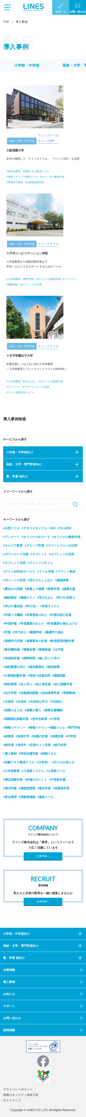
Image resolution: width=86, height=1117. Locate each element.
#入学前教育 (11, 771)
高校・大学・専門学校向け (24, 464)
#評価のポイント (36, 779)
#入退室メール (56, 771)
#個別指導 (53, 667)
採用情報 (9, 1030)
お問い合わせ (12, 1018)
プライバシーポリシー (18, 1089)
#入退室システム (33, 771)
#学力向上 (19, 632)
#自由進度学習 (50, 693)
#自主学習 (10, 693)
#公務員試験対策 (14, 675)
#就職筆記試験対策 (16, 719)
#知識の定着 (39, 736)
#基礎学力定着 (13, 641)
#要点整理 (10, 797)
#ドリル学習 (45, 571)
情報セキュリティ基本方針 (21, 1094)
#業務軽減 (44, 649)
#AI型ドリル (11, 528)
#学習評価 (10, 623)
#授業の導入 (33, 710)
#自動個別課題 (28, 693)
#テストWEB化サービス (19, 571)
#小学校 (54, 719)
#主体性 (8, 701)
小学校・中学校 (26, 65)
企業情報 (9, 970)
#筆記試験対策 (13, 779)
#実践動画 (68, 693)
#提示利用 (59, 745)
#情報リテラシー (14, 727)
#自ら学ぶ (25, 684)
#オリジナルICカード (36, 537)
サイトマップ (12, 1100)
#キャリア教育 (13, 545)
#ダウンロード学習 (16, 554)
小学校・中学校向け (19, 452)
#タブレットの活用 (62, 554)
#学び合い (31, 606)
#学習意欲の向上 (36, 615)
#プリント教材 (65, 571)
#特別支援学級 (28, 753)
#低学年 (21, 745)
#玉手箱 (58, 649)
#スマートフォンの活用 (62, 545)
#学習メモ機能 (13, 615)
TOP (6, 21)
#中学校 (71, 736)
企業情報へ (43, 856)
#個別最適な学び (14, 667)
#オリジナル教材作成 (66, 537)
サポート (9, 1006)
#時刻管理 (10, 684)
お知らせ (9, 994)
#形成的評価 (11, 658)
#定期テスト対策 (40, 745)
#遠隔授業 (62, 580)
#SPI (52, 528)
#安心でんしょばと (40, 580)
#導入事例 (10, 753)
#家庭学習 (53, 589)
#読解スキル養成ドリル (18, 762)
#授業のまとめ (13, 710)
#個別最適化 (36, 667)
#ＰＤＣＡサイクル (34, 528)
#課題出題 (68, 589)
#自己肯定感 (42, 684)
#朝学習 (8, 745)
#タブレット (39, 554)
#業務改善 (28, 649)
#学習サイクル (50, 606)
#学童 (7, 632)
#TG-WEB (64, 528)
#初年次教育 (39, 719)
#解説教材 (10, 597)
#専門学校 (74, 727)
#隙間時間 (28, 658)
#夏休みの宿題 (13, 589)
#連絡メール (45, 797)
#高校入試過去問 (39, 675)
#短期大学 (22, 736)
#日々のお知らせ (63, 762)
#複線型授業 (27, 788)
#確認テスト (27, 597)
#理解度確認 (27, 797)
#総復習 (8, 736)
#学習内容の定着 (60, 615)
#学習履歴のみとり (31, 623)
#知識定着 (56, 736)
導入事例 (9, 982)
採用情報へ (43, 901)
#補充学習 (44, 788)
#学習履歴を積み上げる (62, 623)
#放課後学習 (61, 788)
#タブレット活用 (14, 563)
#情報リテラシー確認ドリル (46, 727)
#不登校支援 (57, 779)
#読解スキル (48, 753)
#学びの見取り (65, 597)
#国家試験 (59, 675)
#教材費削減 (11, 649)
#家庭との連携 (34, 589)
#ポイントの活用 (14, 580)
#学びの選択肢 (13, 606)
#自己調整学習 (62, 684)
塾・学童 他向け (17, 476)
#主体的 (21, 701)
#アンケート (11, 537)
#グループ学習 (34, 545)
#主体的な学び (38, 701)
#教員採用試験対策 (62, 641)
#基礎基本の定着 (36, 641)
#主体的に (56, 701)
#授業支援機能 (53, 710)
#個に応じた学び (48, 658)
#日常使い (43, 762)
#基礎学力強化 (53, 632)
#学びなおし (45, 597)
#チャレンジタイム (40, 563)
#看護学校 (35, 632)
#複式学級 (10, 788)
